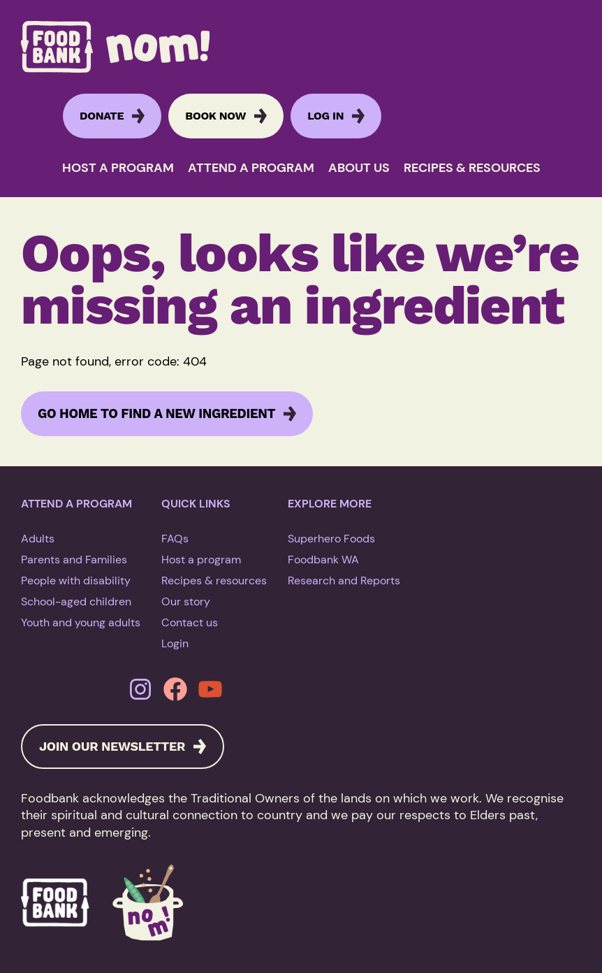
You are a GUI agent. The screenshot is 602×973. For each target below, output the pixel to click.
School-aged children (76, 601)
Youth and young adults (80, 622)
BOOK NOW (215, 115)
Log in (325, 116)
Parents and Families (74, 559)
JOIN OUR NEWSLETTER (112, 746)
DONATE (102, 115)
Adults (37, 538)
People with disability (76, 580)
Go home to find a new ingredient (156, 413)
